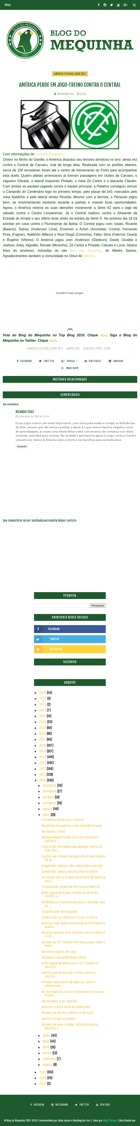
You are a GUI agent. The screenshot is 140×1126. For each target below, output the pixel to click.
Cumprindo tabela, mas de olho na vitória (70, 871)
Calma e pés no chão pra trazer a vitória (69, 917)
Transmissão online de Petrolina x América (71, 887)
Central (88, 256)
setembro (50, 803)
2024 (43, 698)
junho (47, 1035)
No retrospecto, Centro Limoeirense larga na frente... (73, 993)
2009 (43, 1072)
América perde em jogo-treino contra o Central (69, 974)
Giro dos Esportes (85, 250)
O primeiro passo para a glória (62, 820)
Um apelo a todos (53, 831)
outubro (49, 797)
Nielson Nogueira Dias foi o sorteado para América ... (70, 839)
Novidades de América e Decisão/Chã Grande (72, 826)
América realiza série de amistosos (66, 1007)
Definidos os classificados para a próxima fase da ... (73, 904)
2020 (43, 722)
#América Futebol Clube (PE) (45, 348)
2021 (43, 716)
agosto (48, 809)
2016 (43, 745)
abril (46, 1047)
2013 (43, 763)
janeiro (48, 1064)
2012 (43, 769)
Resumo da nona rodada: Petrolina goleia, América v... (70, 1026)
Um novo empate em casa (59, 952)
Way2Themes (110, 1120)
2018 (43, 733)
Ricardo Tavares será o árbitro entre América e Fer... (73, 934)
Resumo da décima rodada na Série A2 (67, 1013)
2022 (43, 710)
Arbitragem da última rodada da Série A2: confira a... (70, 894)
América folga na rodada (58, 1019)
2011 (42, 774)
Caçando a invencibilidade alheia (64, 957)
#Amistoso (73, 348)
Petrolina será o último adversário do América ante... (74, 879)
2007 (43, 1084)
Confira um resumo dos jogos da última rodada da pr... (73, 858)
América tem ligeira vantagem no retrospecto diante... (73, 925)
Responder (22, 446)
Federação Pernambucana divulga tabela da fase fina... (72, 848)
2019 (43, 728)
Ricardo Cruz (25, 412)
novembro (50, 791)
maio (46, 1041)
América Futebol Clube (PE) (70, 73)
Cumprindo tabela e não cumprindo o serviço (72, 866)
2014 (43, 757)
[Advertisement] (70, 560)
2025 (43, 693)
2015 (43, 751)
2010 (43, 780)
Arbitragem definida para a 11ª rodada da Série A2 (70, 965)
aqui (103, 335)
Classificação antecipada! (59, 911)
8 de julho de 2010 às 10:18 (34, 416)
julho (47, 815)
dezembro (50, 785)
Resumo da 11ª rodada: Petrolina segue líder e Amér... (73, 944)
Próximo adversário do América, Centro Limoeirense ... (68, 984)
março (47, 1053)
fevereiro (50, 1059)
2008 (43, 1078)
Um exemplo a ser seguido (59, 1001)
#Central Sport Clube (97, 348)
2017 (43, 739)
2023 (43, 704)
